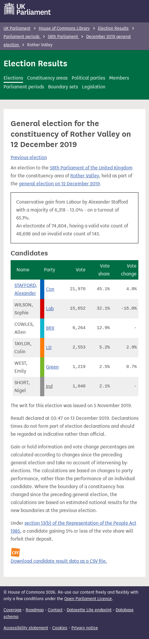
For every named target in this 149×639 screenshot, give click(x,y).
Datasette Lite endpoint (89, 609)
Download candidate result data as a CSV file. (59, 561)
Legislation (93, 87)
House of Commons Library (64, 28)
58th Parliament (63, 36)
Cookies (59, 627)
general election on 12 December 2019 (59, 183)
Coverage (13, 609)
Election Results (113, 28)
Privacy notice (84, 627)
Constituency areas (47, 78)
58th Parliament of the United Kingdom (91, 168)
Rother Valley (84, 176)
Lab (50, 308)
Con (50, 289)
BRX (50, 328)
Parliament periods (22, 36)
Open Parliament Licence (88, 598)
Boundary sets (63, 87)
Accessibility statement (26, 627)
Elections (13, 78)
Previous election (29, 157)
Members (119, 78)
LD (49, 347)
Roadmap (35, 609)
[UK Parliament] (28, 8)
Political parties (88, 78)
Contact (55, 609)
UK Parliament (17, 28)
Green (52, 367)
